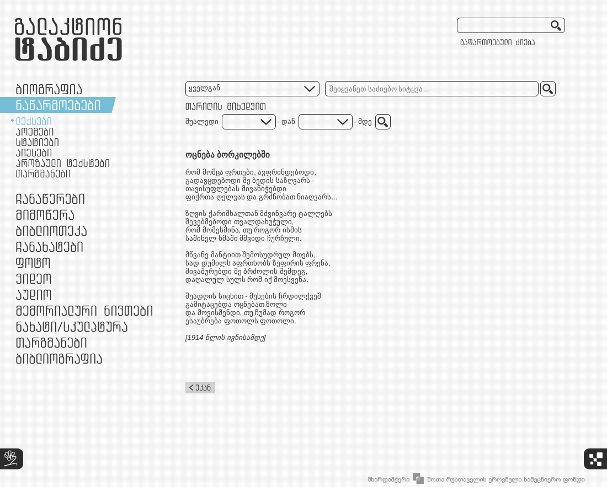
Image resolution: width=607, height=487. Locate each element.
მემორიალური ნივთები (84, 310)
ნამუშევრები (71, 326)
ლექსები (33, 121)
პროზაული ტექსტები (62, 163)
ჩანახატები (49, 247)
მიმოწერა (45, 215)
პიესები (33, 152)
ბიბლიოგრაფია (59, 358)
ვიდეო (33, 278)
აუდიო (33, 294)
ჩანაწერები (50, 199)
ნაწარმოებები (58, 105)
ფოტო (33, 262)
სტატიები (37, 142)
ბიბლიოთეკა (51, 231)
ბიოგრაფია (49, 89)
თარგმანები (43, 173)
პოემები (35, 132)
